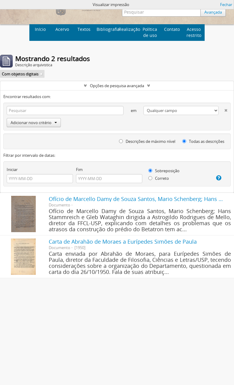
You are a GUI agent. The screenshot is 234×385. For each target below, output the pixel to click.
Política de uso (150, 32)
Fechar (226, 4)
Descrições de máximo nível (147, 141)
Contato (172, 29)
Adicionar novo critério (34, 122)
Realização (129, 29)
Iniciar (12, 169)
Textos (84, 29)
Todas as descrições (203, 141)
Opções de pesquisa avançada (117, 85)
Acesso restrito (193, 32)
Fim (79, 169)
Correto (158, 178)
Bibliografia (107, 29)
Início (40, 29)
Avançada (212, 12)
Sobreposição (164, 170)
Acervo (62, 29)
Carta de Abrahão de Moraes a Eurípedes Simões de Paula (123, 241)
